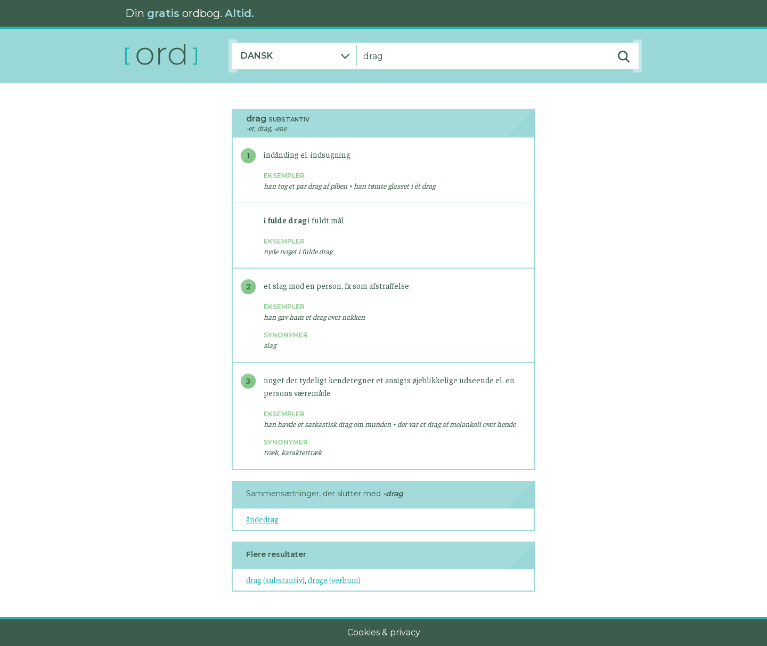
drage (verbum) (334, 580)
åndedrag (262, 519)
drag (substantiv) (275, 580)
